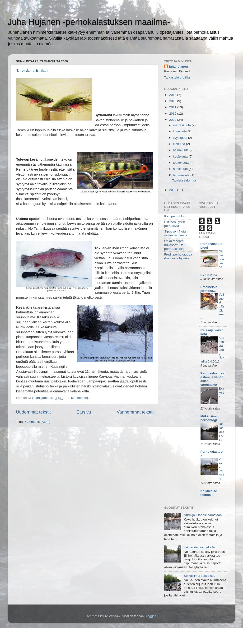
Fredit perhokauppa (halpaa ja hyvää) (178, 256)
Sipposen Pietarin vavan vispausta (176, 233)
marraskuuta (182, 125)
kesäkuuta (180, 156)
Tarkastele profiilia (177, 77)
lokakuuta (180, 131)
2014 (173, 95)
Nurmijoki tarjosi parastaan (203, 515)
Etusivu (83, 411)
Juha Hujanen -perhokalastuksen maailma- (89, 22)
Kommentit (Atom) (37, 421)
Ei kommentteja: (79, 398)
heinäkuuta (181, 150)
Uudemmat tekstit (33, 411)
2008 (173, 190)
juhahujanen (178, 66)
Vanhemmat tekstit (135, 411)
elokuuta (179, 144)
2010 (173, 113)
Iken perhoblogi (175, 216)
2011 (173, 107)
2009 (173, 119)
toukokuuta (181, 162)
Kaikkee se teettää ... (209, 493)
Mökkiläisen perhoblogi (210, 418)
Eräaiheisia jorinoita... (209, 289)
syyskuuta (180, 138)
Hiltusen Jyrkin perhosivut (174, 224)
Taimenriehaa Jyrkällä (199, 547)
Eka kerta (221, 392)
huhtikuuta (181, 169)
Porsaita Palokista (221, 469)
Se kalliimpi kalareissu (199, 575)
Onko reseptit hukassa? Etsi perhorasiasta (174, 244)
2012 (173, 101)
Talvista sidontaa (32, 70)
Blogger (150, 616)
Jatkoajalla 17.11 (221, 432)
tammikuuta (182, 175)
